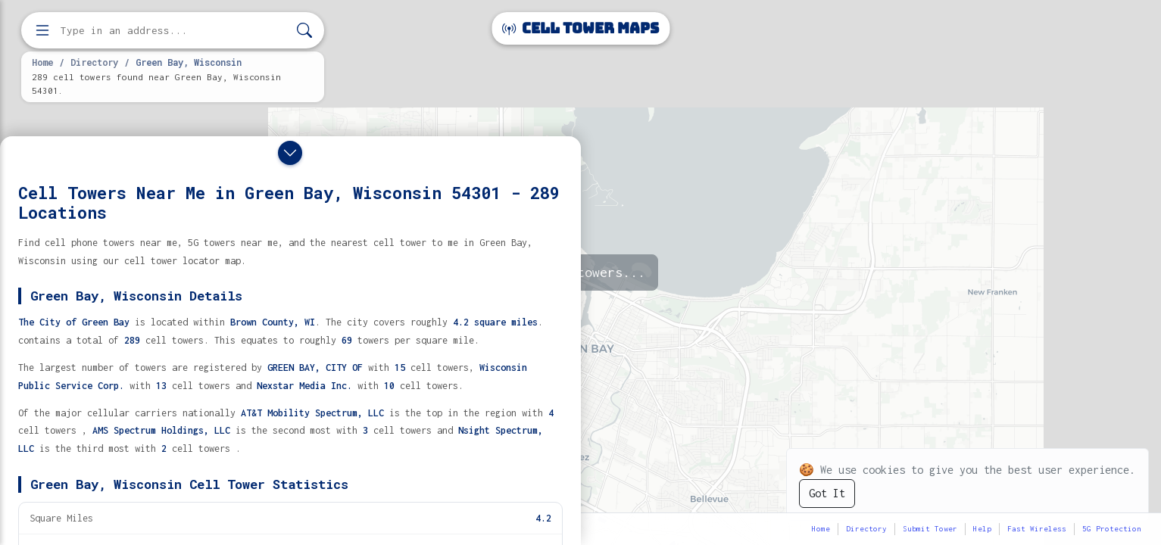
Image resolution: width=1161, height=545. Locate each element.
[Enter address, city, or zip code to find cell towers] (174, 30)
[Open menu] (42, 30)
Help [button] (982, 529)
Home (42, 62)
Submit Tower (930, 529)
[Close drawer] (290, 153)
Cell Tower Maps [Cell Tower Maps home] (580, 28)
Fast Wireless (1036, 529)
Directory (94, 62)
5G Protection (1111, 529)
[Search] (304, 31)
